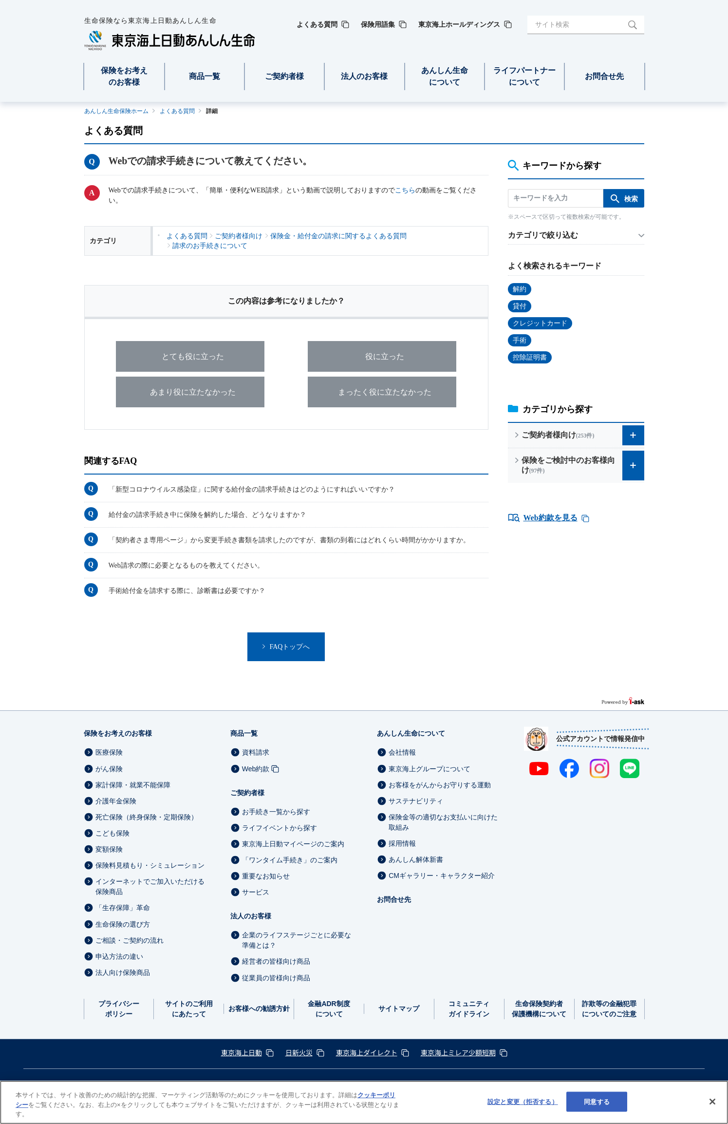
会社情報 (402, 753)
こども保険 (112, 833)
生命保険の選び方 (122, 924)
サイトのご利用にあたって (189, 1009)
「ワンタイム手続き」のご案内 (289, 860)
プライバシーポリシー (118, 1009)
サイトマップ (398, 1008)
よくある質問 (177, 111)
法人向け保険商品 (122, 972)
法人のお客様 (250, 916)
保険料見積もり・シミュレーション (150, 865)
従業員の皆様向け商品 (276, 978)
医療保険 (109, 753)
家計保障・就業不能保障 (132, 785)
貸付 (519, 306)
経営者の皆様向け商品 (276, 962)
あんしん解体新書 (416, 859)
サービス (255, 892)
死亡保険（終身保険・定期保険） (146, 817)
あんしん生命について (411, 733)
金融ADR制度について (329, 1009)
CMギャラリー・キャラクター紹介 (442, 875)
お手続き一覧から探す (276, 812)
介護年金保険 (115, 801)
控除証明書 (530, 357)
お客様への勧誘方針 (259, 1008)
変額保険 (109, 849)
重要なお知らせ (266, 876)
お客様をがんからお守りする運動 (440, 785)
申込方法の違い (119, 956)
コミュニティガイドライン (468, 1009)
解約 (519, 289)
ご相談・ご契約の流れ (129, 940)
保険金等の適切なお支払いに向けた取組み (443, 822)
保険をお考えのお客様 (118, 733)
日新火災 (299, 1052)
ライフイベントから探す (279, 828)
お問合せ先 (394, 899)
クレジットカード (540, 323)
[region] (364, 1102)
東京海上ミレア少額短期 (458, 1052)
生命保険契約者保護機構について (539, 1009)
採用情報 (402, 843)
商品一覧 (244, 733)
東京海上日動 (241, 1052)
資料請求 (255, 753)
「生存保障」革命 (122, 908)
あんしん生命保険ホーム (116, 111)
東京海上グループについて (429, 769)
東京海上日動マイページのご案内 (293, 844)
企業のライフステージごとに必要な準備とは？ (296, 940)
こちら (405, 190)
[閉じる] (712, 1101)
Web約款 (256, 769)
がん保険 (109, 769)
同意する (597, 1101)
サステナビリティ (416, 801)
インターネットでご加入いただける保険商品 (150, 886)
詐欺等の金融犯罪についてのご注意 (609, 1009)
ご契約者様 (247, 793)
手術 (519, 340)
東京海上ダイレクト (366, 1052)
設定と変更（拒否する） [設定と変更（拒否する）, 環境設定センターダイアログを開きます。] (522, 1101)
